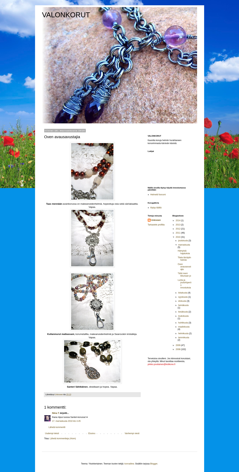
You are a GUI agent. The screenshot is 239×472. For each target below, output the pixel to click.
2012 (178, 229)
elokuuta (182, 301)
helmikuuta (183, 333)
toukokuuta (183, 316)
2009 (178, 345)
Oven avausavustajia (184, 267)
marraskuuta (184, 245)
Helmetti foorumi (158, 194)
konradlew (129, 463)
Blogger (153, 463)
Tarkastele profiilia (156, 224)
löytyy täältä (156, 207)
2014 (178, 220)
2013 (178, 224)
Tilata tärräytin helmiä (184, 258)
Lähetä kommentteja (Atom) (63, 438)
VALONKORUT (66, 15)
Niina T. (56, 413)
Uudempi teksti (52, 433)
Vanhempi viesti (132, 433)
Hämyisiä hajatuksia (184, 252)
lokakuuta (183, 293)
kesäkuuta (183, 312)
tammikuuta (183, 337)
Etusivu (91, 433)
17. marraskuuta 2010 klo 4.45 (66, 421)
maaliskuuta (184, 327)
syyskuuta (183, 297)
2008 (178, 349)
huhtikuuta (183, 322)
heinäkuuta (183, 305)
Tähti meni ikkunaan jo (184, 274)
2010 (178, 237)
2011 (178, 233)
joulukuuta (183, 240)
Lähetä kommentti (57, 427)
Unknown (156, 220)
